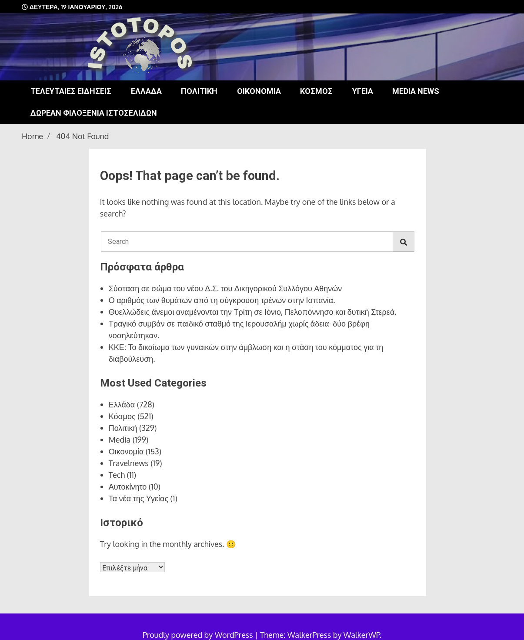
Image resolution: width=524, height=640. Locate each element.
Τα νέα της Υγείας (138, 498)
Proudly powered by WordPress (199, 635)
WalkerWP (362, 635)
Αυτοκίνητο (128, 486)
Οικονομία (259, 91)
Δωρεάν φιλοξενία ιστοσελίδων (93, 112)
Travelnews (129, 463)
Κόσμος (316, 91)
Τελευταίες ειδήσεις (70, 91)
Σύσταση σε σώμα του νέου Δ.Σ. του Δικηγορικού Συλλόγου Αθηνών (225, 288)
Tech (117, 475)
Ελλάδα (146, 91)
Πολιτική (199, 91)
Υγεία (362, 91)
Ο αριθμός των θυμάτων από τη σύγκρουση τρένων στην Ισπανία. (222, 300)
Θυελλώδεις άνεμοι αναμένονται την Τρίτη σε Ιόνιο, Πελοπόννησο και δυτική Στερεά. (253, 312)
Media (120, 439)
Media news (415, 91)
